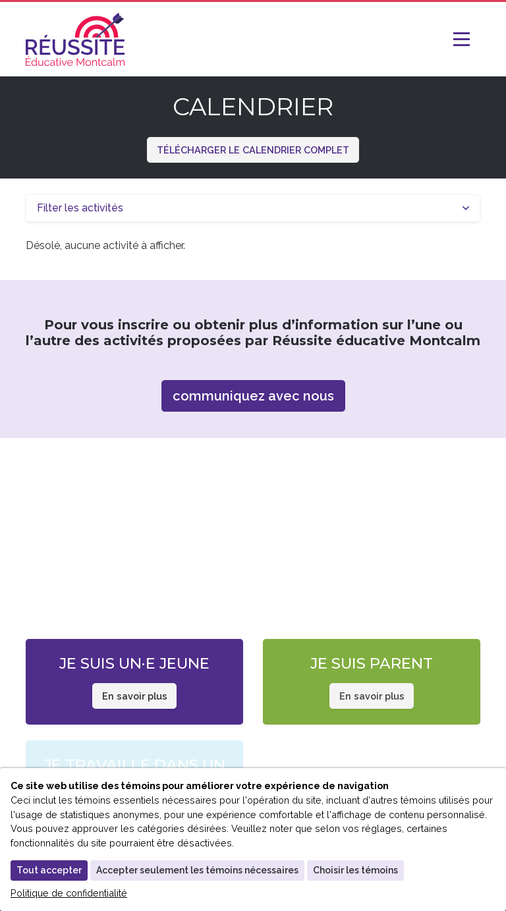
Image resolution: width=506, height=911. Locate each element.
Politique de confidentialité (69, 892)
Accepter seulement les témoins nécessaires (197, 870)
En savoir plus (134, 696)
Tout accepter (49, 870)
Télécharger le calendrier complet (253, 149)
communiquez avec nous (253, 396)
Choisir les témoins (355, 870)
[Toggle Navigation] (466, 39)
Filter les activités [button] (80, 208)
